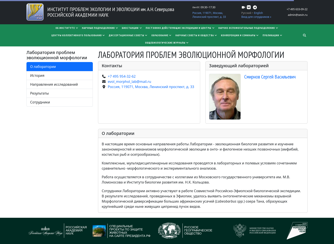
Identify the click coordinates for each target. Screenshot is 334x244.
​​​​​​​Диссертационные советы (128, 35)
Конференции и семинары (240, 35)
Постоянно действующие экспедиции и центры (180, 27)
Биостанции (132, 27)
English (258, 13)
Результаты (39, 93)
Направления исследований (54, 84)
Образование (161, 35)
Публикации (273, 35)
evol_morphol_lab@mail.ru (129, 81)
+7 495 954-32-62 (122, 76)
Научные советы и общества (196, 35)
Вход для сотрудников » (256, 17)
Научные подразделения (100, 27)
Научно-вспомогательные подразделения (248, 27)
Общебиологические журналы (167, 42)
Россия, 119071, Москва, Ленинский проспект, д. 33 (209, 15)
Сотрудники (40, 102)
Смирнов (270, 76)
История (37, 75)
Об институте (67, 27)
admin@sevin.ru (298, 15)
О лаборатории (43, 66)
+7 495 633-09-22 (297, 9)
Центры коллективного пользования (78, 35)
